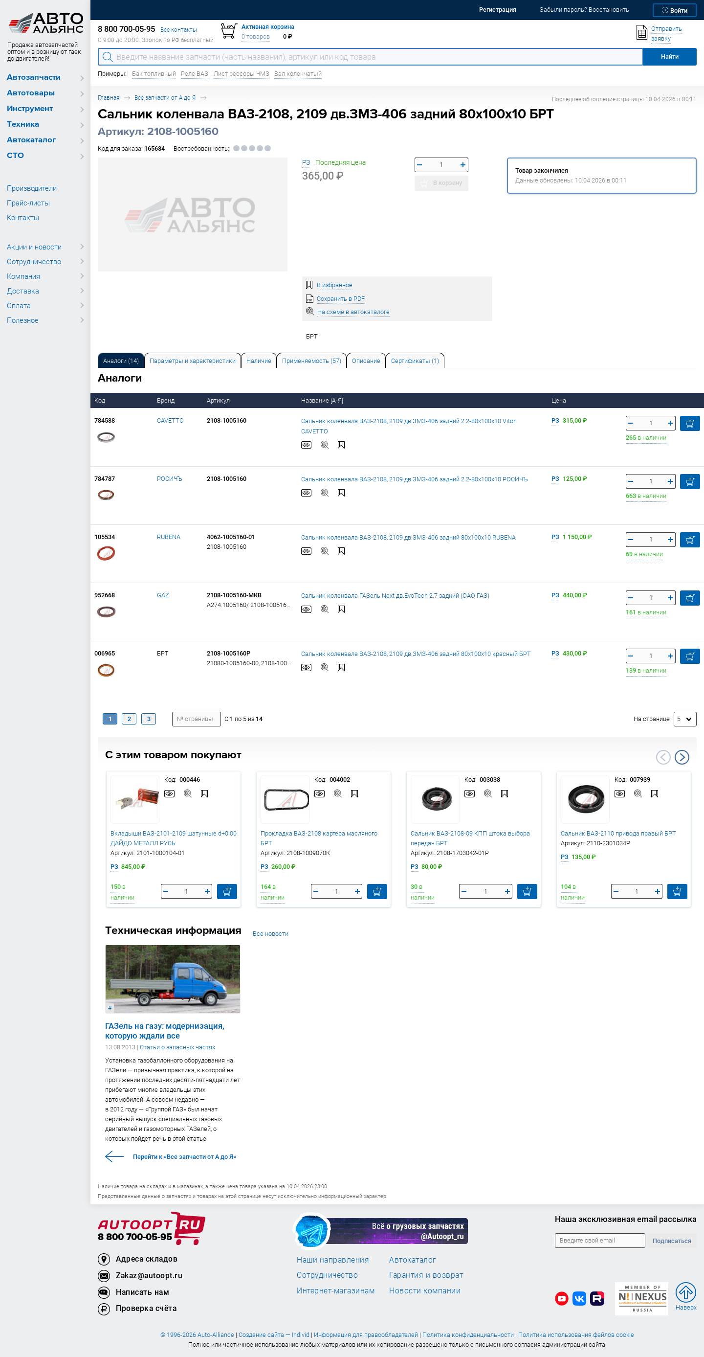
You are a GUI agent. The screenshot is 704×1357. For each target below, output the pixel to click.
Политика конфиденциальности (468, 1335)
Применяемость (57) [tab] (311, 361)
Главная (108, 97)
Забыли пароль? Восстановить (584, 9)
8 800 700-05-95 (135, 1237)
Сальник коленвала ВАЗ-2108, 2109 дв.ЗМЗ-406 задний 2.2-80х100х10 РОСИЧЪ (414, 479)
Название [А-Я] (323, 400)
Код (100, 400)
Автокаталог (31, 140)
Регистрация (497, 9)
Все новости (270, 933)
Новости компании (425, 1290)
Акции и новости (34, 246)
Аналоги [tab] (121, 361)
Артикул (219, 400)
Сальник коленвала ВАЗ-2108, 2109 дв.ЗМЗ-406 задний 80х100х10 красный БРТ (416, 653)
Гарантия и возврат (426, 1274)
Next (682, 757)
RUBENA (168, 537)
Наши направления (333, 1259)
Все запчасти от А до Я (165, 97)
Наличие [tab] (258, 361)
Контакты (23, 217)
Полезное (23, 320)
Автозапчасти (34, 77)
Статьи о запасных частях (177, 1047)
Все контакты (178, 29)
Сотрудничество (34, 261)
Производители (32, 188)
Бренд (166, 400)
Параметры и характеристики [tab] (193, 361)
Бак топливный (154, 73)
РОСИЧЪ (169, 479)
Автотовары (31, 93)
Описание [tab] (366, 361)
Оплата (19, 305)
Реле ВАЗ (194, 73)
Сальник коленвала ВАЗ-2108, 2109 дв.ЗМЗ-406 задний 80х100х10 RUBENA (408, 537)
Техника (23, 124)
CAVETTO (170, 420)
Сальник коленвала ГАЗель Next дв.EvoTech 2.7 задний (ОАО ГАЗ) (395, 595)
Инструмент (30, 109)
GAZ (163, 595)
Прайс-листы (28, 202)
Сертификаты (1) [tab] (415, 361)
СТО (15, 156)
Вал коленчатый (298, 73)
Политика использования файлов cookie (576, 1335)
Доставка (23, 290)
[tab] (121, 360)
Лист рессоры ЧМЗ (241, 73)
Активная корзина (268, 27)
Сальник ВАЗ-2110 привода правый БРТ (618, 833)
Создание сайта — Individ (274, 1335)
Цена (559, 400)
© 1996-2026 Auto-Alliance (197, 1335)
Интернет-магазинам (335, 1290)
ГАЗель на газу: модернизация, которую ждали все (164, 1030)
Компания (23, 276)
